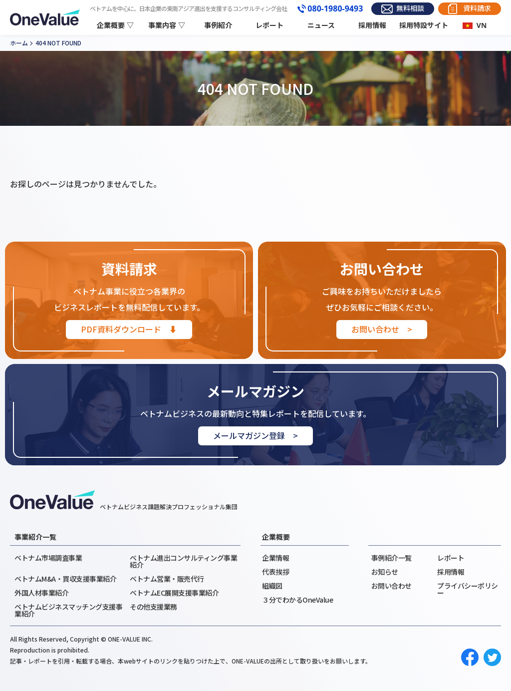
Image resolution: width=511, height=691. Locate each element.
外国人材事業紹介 (41, 593)
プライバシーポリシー (467, 589)
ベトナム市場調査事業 (48, 558)
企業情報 (275, 558)
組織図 (272, 586)
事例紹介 (218, 25)
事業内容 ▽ (166, 25)
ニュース (321, 25)
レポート (269, 25)
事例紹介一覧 (391, 558)
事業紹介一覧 (35, 536)
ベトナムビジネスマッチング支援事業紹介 (68, 610)
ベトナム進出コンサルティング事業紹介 (183, 561)
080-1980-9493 (335, 8)
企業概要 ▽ (115, 25)
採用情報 (372, 25)
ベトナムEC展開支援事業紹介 (174, 593)
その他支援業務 (153, 607)
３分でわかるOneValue (297, 600)
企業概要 (276, 536)
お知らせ (384, 572)
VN (482, 25)
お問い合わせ (391, 586)
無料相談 (410, 8)
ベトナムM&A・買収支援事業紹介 (65, 579)
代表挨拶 (275, 572)
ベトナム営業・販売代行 (167, 579)
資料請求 (477, 8)
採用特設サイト (423, 25)
